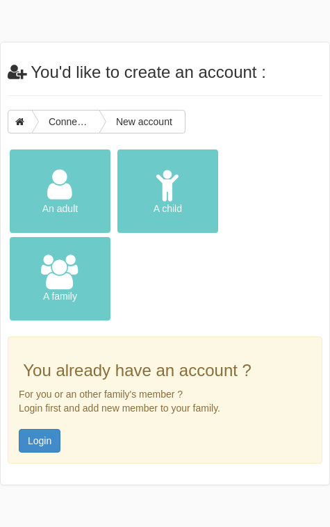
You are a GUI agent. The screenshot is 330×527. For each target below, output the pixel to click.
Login (39, 440)
